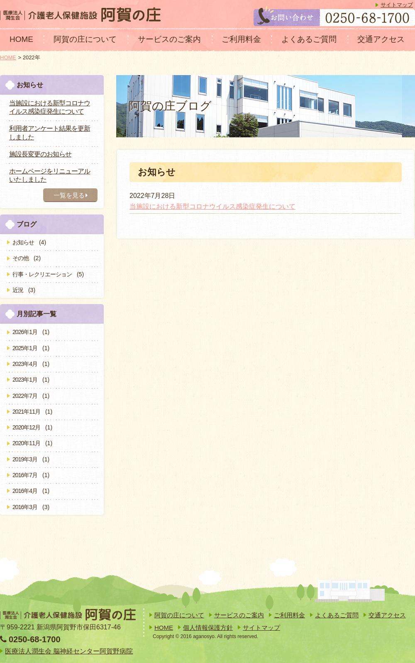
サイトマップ (397, 5)
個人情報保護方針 (208, 627)
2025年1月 (24, 348)
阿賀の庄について (85, 39)
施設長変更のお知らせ (40, 154)
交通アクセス (381, 39)
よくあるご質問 (309, 39)
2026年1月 (24, 332)
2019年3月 (24, 459)
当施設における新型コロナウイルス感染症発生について (212, 206)
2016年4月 (24, 491)
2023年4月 (24, 364)
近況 (17, 290)
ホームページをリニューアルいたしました (49, 175)
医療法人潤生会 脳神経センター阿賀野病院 (69, 651)
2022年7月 (24, 395)
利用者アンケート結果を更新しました (49, 133)
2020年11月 (26, 443)
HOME (21, 39)
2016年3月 (24, 507)
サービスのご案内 (169, 39)
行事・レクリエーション (42, 274)
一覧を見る (71, 195)
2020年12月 (26, 427)
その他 (20, 258)
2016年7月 (24, 475)
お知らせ (23, 242)
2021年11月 (26, 411)
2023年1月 (24, 379)
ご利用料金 (241, 39)
